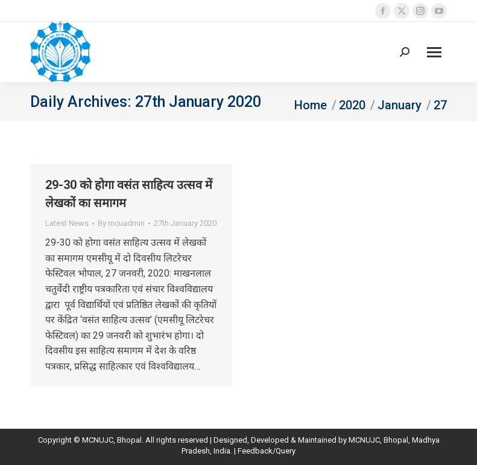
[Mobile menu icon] (434, 52)
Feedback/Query (266, 450)
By (121, 223)
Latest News (67, 223)
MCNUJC (364, 439)
